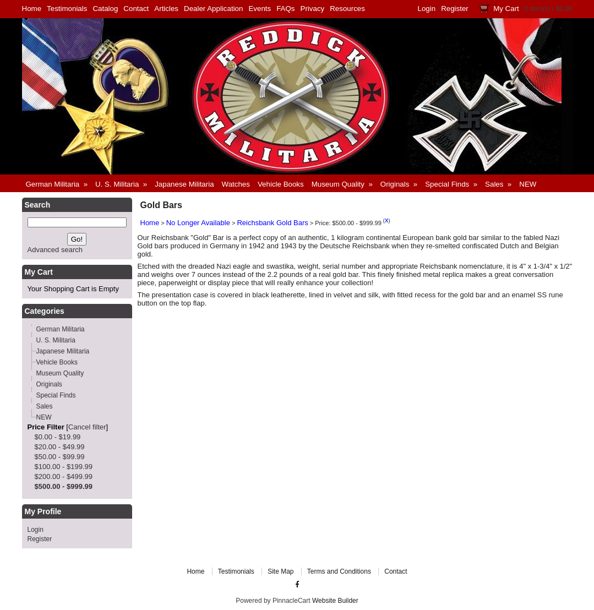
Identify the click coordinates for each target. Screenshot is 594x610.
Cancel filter (87, 427)
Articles (166, 8)
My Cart (506, 8)
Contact (136, 8)
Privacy (313, 8)
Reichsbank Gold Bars (272, 223)
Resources (347, 8)
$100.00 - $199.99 (64, 466)
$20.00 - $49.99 (60, 447)
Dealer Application (213, 8)
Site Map (280, 571)
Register (454, 8)
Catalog (105, 8)
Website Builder (335, 600)
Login (427, 8)
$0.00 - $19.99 (58, 437)
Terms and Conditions (339, 571)
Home (32, 8)
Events (259, 8)
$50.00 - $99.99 (60, 457)
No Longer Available (198, 223)
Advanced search (55, 250)
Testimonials (67, 8)
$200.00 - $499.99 (64, 476)
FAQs (285, 8)
